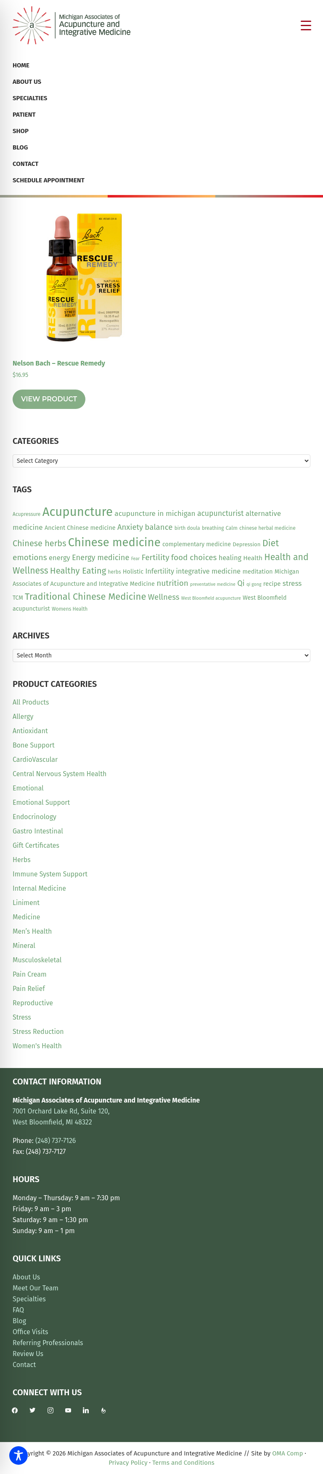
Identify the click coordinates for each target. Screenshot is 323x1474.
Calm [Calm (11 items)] (232, 528)
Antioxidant (30, 731)
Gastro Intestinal (38, 831)
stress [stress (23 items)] (292, 583)
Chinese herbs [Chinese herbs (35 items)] (39, 543)
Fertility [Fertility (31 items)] (155, 557)
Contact (24, 1365)
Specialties (29, 1299)
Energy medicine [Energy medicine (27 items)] (100, 557)
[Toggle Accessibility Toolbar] (18, 1455)
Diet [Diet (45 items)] (270, 543)
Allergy (23, 717)
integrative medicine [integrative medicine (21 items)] (208, 571)
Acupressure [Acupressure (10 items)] (26, 514)
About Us (26, 1277)
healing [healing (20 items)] (230, 558)
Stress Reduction (38, 1032)
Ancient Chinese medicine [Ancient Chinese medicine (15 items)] (80, 527)
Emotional (28, 788)
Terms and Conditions (183, 1462)
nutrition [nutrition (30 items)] (172, 583)
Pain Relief (29, 989)
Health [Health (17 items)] (252, 558)
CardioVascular (35, 760)
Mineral (24, 946)
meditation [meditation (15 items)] (257, 571)
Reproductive (33, 1003)
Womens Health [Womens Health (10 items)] (69, 609)
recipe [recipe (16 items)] (272, 583)
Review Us (28, 1354)
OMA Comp (287, 1453)
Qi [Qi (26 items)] (240, 583)
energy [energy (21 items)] (59, 557)
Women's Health (37, 1046)
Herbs (22, 860)
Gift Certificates (36, 845)
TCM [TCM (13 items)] (18, 597)
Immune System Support (50, 874)
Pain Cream (30, 974)
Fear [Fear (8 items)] (135, 558)
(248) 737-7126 (55, 1141)
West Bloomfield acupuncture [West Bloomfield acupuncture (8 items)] (211, 598)
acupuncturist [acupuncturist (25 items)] (220, 513)
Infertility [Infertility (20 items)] (160, 571)
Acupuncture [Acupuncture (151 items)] (77, 512)
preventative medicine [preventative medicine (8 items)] (213, 584)
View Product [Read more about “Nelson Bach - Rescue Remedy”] (49, 399)
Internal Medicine (39, 888)
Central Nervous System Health (59, 774)
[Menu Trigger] (306, 25)
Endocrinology (34, 817)
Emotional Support (41, 802)
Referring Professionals (48, 1343)
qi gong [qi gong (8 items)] (254, 584)
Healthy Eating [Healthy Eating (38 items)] (78, 571)
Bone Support (34, 745)
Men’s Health (32, 931)
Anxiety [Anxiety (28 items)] (130, 527)
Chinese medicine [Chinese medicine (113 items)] (114, 542)
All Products (31, 702)
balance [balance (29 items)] (158, 527)
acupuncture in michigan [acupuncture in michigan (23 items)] (154, 513)
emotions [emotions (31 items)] (30, 557)
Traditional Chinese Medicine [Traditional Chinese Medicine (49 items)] (85, 596)
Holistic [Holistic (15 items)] (133, 571)
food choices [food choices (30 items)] (194, 557)
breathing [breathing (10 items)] (213, 528)
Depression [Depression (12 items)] (246, 544)
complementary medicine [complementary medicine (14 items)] (196, 544)
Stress (22, 1017)
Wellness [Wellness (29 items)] (164, 597)
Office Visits (30, 1332)
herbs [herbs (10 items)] (114, 572)
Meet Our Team (35, 1288)
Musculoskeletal (37, 960)
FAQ (18, 1310)
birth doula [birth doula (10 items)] (187, 528)
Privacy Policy (128, 1462)
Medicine (26, 917)
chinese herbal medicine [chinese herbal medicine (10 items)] (267, 528)
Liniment (26, 903)
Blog (19, 1321)
